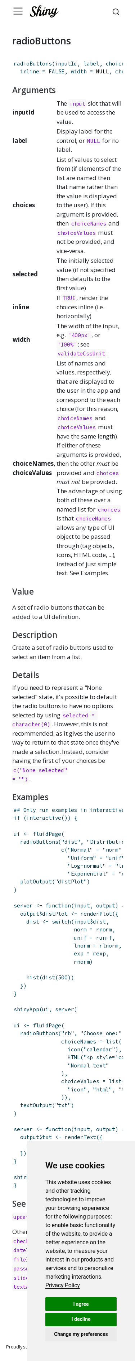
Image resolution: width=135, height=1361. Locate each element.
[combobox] (117, 11)
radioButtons (33, 63)
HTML (74, 1057)
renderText (80, 1137)
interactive (43, 817)
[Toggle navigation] (18, 11)
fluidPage (47, 833)
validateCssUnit (81, 353)
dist (48, 977)
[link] (62, 1285)
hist (32, 977)
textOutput (36, 1105)
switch (61, 921)
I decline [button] (80, 1319)
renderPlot (96, 913)
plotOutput (36, 881)
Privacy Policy (62, 1285)
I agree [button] (81, 1304)
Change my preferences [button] (81, 1334)
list (112, 1041)
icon (74, 1049)
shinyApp (26, 1009)
